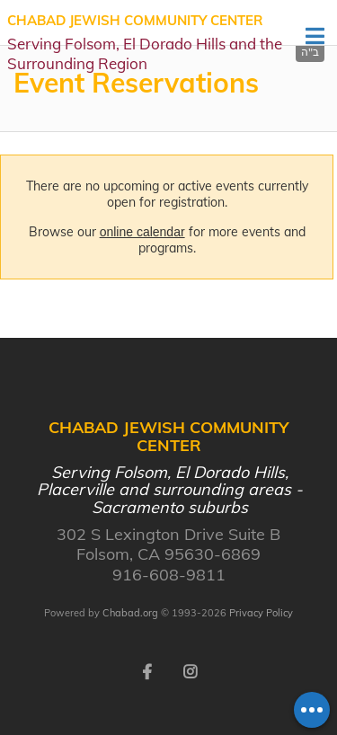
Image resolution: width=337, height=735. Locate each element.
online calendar (142, 232)
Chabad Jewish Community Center (153, 43)
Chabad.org (130, 613)
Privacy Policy (261, 613)
